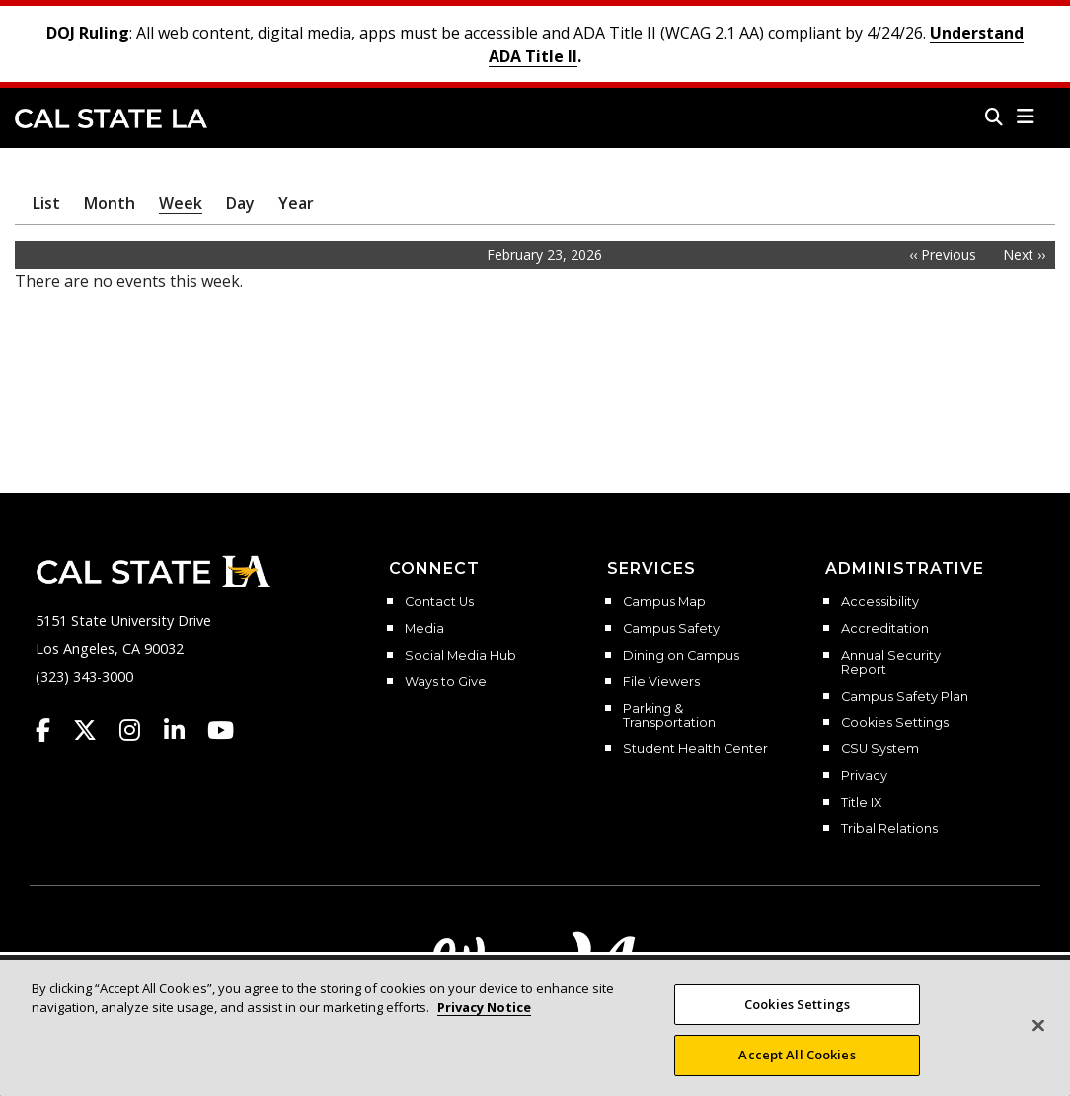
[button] (1026, 116)
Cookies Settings (895, 723)
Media (424, 629)
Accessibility (880, 602)
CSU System (880, 749)
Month (109, 203)
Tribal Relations (889, 829)
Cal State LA (111, 118)
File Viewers (661, 682)
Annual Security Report (891, 663)
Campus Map (664, 602)
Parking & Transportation (669, 716)
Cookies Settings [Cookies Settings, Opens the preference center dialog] (797, 1018)
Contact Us (439, 602)
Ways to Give (446, 682)
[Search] (994, 116)
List (46, 203)
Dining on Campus (681, 656)
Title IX (861, 803)
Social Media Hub (460, 656)
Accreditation (885, 629)
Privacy (864, 776)
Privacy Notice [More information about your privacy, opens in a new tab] (484, 1021)
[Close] (1038, 1039)
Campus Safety (671, 629)
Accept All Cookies (796, 1069)
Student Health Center (695, 749)
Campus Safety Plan (904, 697)
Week (180, 203)
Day (240, 203)
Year (296, 203)
